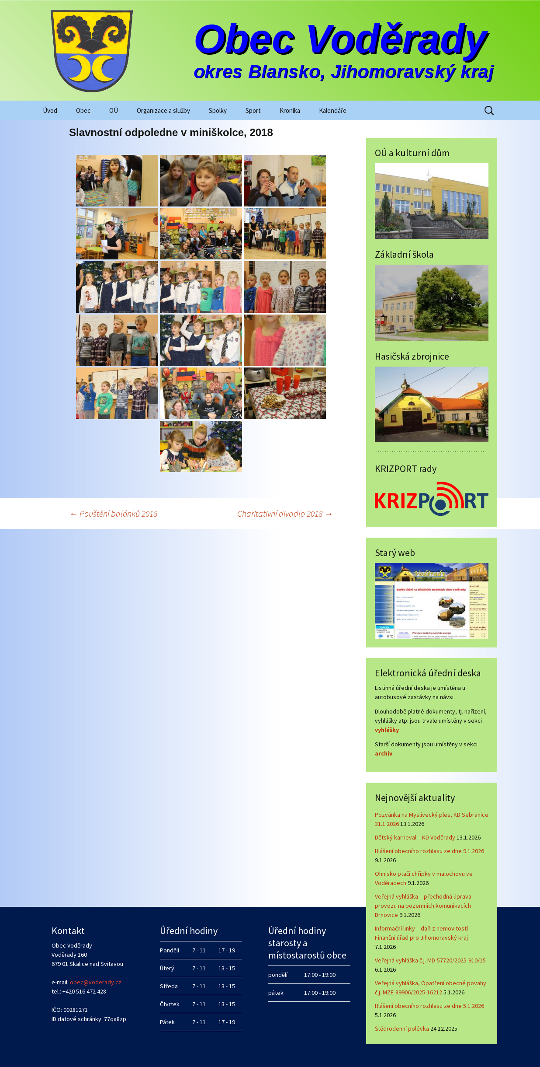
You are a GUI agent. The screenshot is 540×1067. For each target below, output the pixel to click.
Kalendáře (332, 110)
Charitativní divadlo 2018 (285, 513)
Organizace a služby (163, 110)
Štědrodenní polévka (402, 1028)
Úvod (50, 110)
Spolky (218, 110)
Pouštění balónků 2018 (113, 513)
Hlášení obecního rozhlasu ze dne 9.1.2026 (429, 851)
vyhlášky (387, 730)
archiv (383, 753)
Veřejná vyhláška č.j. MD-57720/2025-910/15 (430, 960)
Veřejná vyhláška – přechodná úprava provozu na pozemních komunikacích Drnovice (423, 905)
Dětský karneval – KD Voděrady (415, 837)
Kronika (290, 110)
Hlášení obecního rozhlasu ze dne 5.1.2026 (429, 1006)
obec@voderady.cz (95, 982)
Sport (253, 110)
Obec (83, 110)
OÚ (113, 110)
